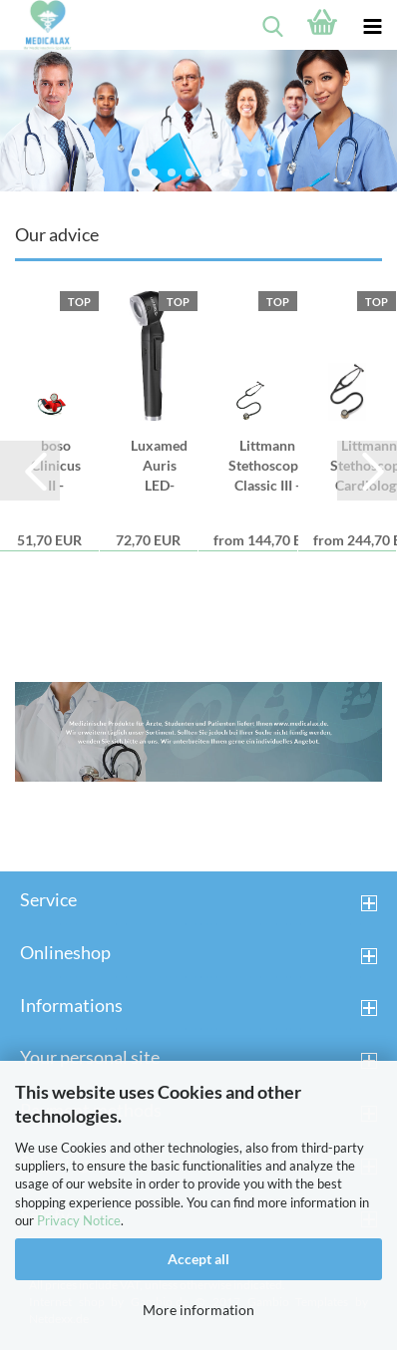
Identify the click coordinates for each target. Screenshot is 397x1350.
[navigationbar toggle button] (372, 25)
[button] (30, 471)
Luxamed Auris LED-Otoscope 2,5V (160, 466)
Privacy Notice (79, 1220)
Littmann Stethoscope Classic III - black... (266, 466)
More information (198, 1309)
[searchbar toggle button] (272, 25)
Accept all (198, 1258)
